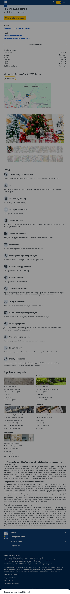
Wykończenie (40, 404)
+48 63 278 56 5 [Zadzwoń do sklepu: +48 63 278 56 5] (23, 28)
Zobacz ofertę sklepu (35, 44)
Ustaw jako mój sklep (15, 18)
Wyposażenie (8, 432)
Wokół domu (40, 376)
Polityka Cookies (8, 580)
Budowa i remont (10, 376)
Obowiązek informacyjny (11, 574)
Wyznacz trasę (9, 78)
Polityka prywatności (10, 578)
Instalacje (7, 404)
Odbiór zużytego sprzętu (11, 583)
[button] (53, 2)
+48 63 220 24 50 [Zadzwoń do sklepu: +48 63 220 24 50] (11, 28)
